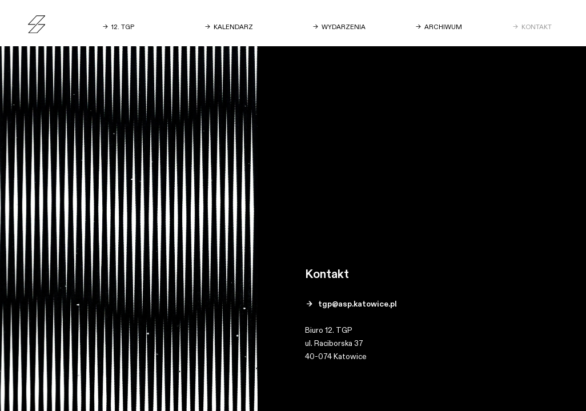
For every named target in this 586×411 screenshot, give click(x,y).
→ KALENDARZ (229, 27)
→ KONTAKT (532, 27)
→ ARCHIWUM (439, 27)
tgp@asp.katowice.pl (357, 304)
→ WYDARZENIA (339, 27)
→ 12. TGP (118, 27)
